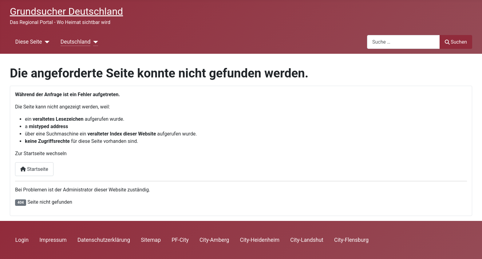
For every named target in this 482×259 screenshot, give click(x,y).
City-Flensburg (351, 240)
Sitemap (151, 240)
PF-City (180, 240)
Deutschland (76, 42)
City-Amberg (214, 240)
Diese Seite (28, 42)
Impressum (53, 240)
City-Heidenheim (260, 240)
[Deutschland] (94, 42)
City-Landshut (306, 240)
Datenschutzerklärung (103, 240)
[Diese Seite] (46, 42)
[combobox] (403, 42)
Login (22, 240)
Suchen (456, 42)
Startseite (34, 169)
